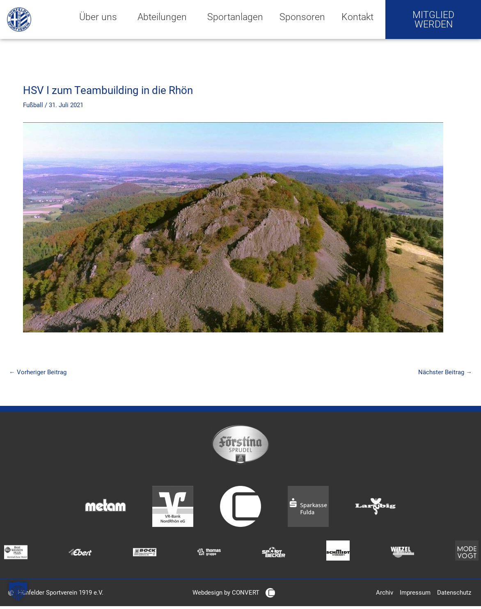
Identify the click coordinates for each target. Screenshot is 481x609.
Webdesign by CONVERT (225, 593)
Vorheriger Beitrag (37, 372)
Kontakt (357, 16)
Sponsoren (302, 16)
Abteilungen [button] (164, 16)
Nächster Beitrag (445, 372)
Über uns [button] (100, 16)
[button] (18, 591)
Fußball (33, 105)
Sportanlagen (235, 16)
